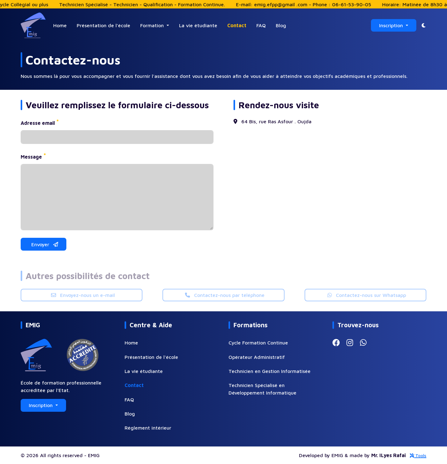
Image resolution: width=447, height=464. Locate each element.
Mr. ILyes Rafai (388, 455)
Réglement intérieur (148, 428)
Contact (236, 25)
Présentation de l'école (103, 25)
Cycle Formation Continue (258, 342)
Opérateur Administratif (257, 357)
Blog (281, 25)
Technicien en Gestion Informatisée (270, 371)
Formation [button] (152, 25)
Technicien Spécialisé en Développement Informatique (262, 388)
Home (60, 25)
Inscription (391, 25)
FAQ (261, 25)
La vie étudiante (198, 25)
